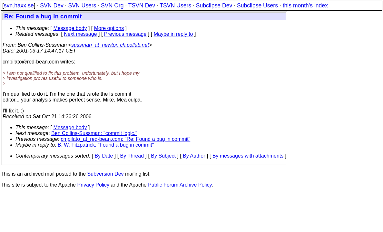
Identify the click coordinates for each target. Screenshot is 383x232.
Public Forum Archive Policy (179, 185)
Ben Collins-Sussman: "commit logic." (94, 133)
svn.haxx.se (19, 5)
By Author (194, 156)
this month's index (305, 5)
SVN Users (82, 5)
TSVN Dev (141, 5)
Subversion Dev (105, 174)
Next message (80, 34)
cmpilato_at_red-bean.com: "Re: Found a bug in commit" (126, 139)
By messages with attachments (248, 156)
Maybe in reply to (173, 34)
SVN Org (112, 5)
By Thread (132, 156)
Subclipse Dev (214, 5)
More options (109, 28)
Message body (70, 28)
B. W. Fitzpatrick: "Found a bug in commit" (106, 145)
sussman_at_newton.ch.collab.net (110, 45)
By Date (103, 156)
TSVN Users (175, 5)
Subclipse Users (257, 5)
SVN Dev (51, 5)
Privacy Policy (93, 185)
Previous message (125, 34)
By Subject (163, 156)
